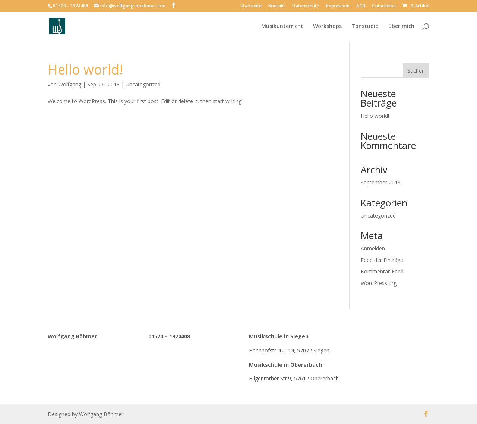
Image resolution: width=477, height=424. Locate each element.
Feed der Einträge (382, 259)
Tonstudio (365, 26)
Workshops (327, 26)
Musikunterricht (282, 26)
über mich (401, 26)
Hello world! (85, 69)
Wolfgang (69, 84)
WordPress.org (379, 283)
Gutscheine (384, 6)
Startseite (251, 6)
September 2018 (381, 182)
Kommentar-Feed (382, 271)
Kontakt (276, 6)
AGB (360, 6)
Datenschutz (305, 6)
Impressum (338, 6)
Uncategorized (143, 84)
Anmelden (373, 248)
